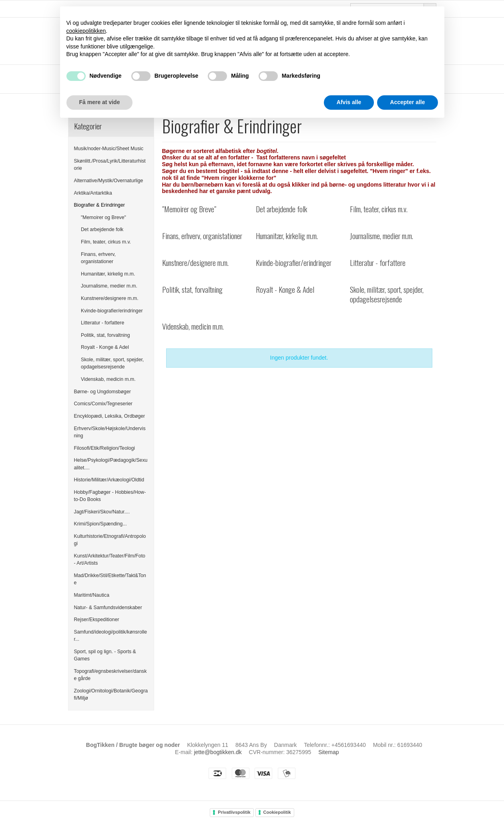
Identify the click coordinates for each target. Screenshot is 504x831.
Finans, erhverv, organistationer (98, 258)
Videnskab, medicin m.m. (108, 379)
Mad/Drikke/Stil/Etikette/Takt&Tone (110, 579)
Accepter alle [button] (407, 102)
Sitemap (328, 752)
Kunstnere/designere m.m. (110, 298)
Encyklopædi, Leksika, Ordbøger (109, 416)
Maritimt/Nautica (92, 595)
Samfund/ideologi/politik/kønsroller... (110, 635)
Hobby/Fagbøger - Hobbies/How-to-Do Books (110, 495)
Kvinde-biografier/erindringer (112, 311)
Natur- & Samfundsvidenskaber (108, 607)
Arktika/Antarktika (93, 193)
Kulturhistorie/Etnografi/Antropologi (110, 539)
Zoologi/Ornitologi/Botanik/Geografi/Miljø (111, 694)
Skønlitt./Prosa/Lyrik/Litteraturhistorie (110, 164)
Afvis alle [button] (349, 102)
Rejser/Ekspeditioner (96, 619)
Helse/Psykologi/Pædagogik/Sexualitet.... (111, 463)
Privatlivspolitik (234, 812)
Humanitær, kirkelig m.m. (108, 274)
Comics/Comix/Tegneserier (103, 403)
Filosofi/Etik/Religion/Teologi (104, 448)
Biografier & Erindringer (99, 205)
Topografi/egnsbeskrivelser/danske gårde (110, 674)
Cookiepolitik (277, 812)
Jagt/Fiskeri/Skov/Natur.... (102, 512)
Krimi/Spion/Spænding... (100, 524)
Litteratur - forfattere (102, 323)
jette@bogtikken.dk (217, 752)
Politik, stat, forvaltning (105, 335)
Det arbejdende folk (102, 229)
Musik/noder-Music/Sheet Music (109, 148)
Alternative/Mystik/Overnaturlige (108, 180)
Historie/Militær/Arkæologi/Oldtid (109, 480)
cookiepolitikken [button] (86, 31)
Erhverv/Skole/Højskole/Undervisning (110, 432)
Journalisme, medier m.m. (109, 286)
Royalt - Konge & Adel (105, 347)
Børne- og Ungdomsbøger (102, 391)
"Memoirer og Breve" (103, 217)
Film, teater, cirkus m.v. (106, 242)
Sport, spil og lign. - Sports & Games (105, 655)
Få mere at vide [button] (99, 102)
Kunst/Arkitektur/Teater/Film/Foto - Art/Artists (109, 559)
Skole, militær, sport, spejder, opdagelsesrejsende (112, 363)
